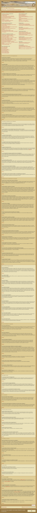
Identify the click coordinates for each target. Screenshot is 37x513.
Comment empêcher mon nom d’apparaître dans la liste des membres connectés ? (9, 25)
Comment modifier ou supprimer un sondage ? (7, 38)
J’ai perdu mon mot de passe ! (5, 19)
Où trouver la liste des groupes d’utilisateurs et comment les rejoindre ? (26, 17)
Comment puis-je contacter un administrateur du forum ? (25, 48)
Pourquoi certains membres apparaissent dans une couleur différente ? (26, 19)
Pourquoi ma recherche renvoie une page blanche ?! (25, 33)
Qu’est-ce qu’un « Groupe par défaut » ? (23, 20)
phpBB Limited (22, 479)
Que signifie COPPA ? (4, 15)
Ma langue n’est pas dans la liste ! (6, 27)
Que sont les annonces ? (5, 50)
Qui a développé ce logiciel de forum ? (23, 45)
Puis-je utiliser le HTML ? (5, 47)
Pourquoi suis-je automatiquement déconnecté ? (7, 20)
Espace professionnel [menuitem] (11, 8)
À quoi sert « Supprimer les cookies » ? (6, 21)
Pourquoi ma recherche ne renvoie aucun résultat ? (25, 32)
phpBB (29, 149)
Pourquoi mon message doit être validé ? (6, 43)
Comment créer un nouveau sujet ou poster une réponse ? (9, 34)
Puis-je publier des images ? (5, 49)
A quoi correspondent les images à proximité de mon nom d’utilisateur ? (8, 28)
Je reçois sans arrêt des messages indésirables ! (24, 24)
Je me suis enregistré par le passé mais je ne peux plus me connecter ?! (9, 18)
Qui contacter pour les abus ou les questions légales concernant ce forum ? (27, 47)
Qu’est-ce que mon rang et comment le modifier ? (7, 30)
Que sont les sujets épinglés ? (5, 51)
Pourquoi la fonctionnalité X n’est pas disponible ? (25, 46)
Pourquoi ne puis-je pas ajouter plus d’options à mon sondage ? (9, 37)
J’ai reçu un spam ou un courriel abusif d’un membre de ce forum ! (26, 25)
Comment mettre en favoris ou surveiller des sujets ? (25, 38)
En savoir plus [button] (4, 511)
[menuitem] (7, 8)
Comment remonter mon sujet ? (5, 44)
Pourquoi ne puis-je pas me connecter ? (6, 17)
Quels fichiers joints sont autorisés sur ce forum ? (24, 42)
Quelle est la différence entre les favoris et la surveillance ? (26, 37)
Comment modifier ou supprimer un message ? (7, 35)
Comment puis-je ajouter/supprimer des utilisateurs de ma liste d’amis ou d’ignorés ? (26, 29)
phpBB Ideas (7, 486)
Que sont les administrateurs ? (22, 14)
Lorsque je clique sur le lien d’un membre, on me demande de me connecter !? (9, 31)
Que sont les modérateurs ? (22, 15)
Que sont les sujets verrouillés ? (5, 52)
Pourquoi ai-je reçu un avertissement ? (6, 40)
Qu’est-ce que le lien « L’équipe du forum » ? (24, 21)
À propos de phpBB (6, 481)
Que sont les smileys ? (4, 48)
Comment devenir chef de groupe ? (23, 18)
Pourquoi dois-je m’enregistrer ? (5, 14)
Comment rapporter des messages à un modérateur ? (8, 41)
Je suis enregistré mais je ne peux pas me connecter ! (8, 16)
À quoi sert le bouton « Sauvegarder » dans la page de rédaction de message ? (10, 42)
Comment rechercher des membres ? (23, 34)
